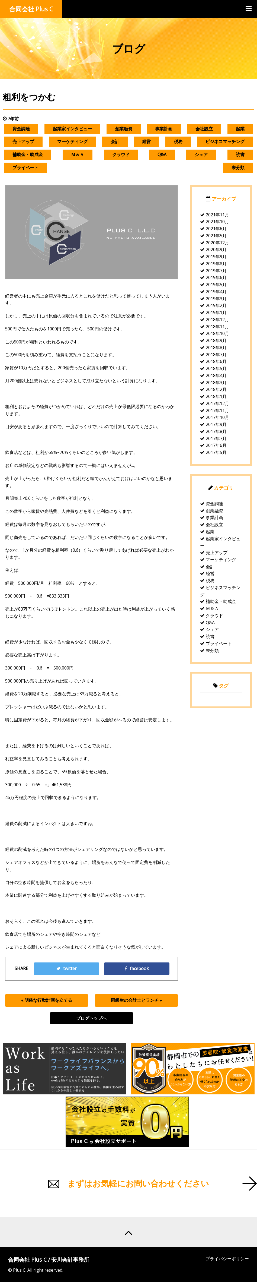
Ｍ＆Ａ (77, 154)
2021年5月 (216, 236)
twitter (66, 968)
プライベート (25, 167)
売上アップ (23, 141)
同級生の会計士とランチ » (136, 1000)
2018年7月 (216, 355)
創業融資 (123, 129)
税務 (178, 141)
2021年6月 (216, 229)
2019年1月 (216, 312)
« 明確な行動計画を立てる (46, 1000)
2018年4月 (216, 375)
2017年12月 (217, 403)
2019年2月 (216, 305)
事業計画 (163, 129)
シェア (201, 154)
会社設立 (204, 129)
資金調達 (21, 129)
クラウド (121, 154)
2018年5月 (216, 368)
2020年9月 (216, 249)
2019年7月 (216, 271)
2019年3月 (216, 299)
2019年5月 (216, 285)
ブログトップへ (91, 1018)
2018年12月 (217, 320)
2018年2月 (216, 389)
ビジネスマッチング (225, 141)
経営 (146, 141)
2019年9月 (216, 257)
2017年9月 (216, 424)
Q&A (162, 154)
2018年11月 (217, 327)
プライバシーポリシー (227, 1259)
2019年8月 (216, 264)
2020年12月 (217, 243)
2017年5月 (216, 452)
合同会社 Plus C (31, 9)
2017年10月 (217, 417)
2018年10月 (217, 333)
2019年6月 (216, 277)
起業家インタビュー (72, 129)
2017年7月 (216, 438)
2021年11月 (217, 215)
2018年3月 (216, 383)
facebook (137, 968)
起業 (240, 129)
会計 (115, 141)
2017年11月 (217, 410)
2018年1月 (216, 396)
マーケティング (72, 141)
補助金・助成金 (27, 154)
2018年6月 (216, 361)
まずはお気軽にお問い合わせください (138, 1183)
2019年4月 (216, 292)
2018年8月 (216, 348)
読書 (240, 154)
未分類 (238, 167)
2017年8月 (216, 431)
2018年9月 (216, 340)
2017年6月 (216, 445)
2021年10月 (217, 222)
